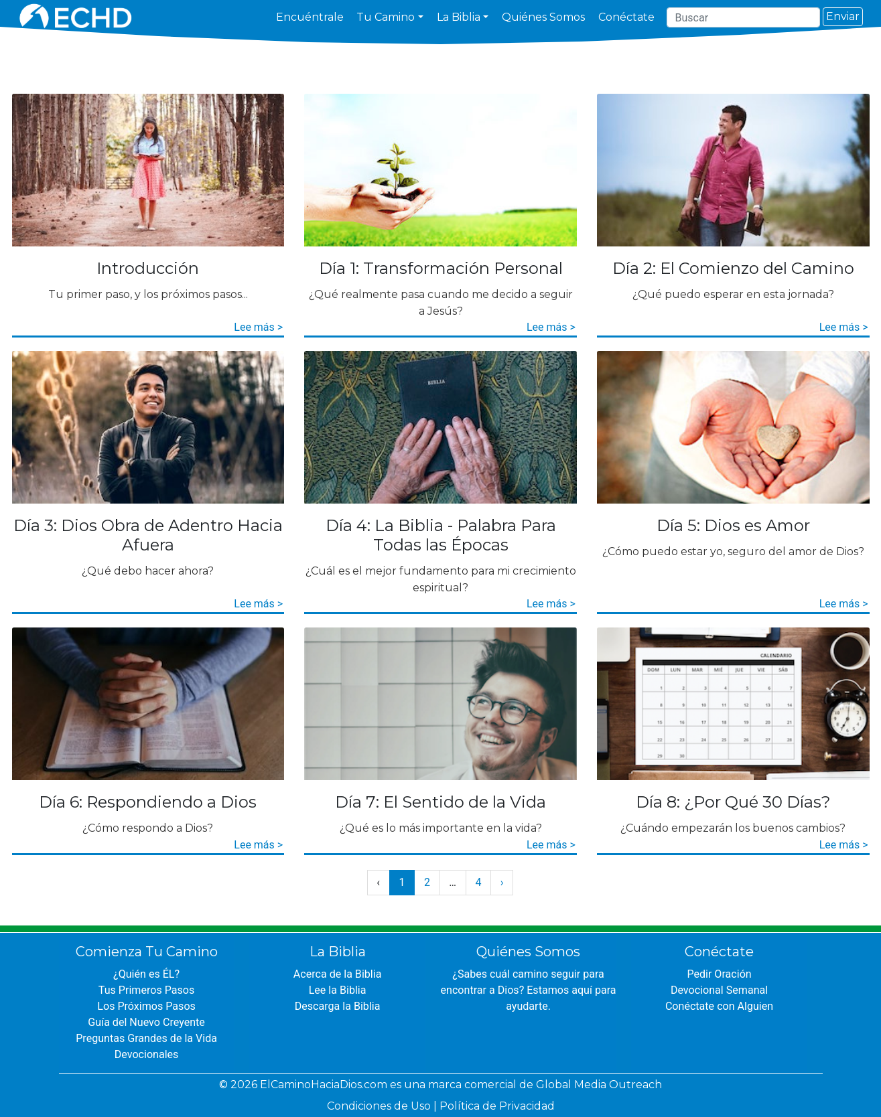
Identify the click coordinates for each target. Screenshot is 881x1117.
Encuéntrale (310, 17)
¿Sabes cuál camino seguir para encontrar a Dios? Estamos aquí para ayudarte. (528, 990)
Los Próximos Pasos (147, 1006)
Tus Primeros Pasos (146, 990)
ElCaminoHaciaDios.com (323, 1084)
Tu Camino (385, 17)
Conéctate (626, 17)
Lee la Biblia (337, 990)
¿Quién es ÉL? (146, 974)
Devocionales (146, 1054)
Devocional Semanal (719, 990)
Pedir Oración (719, 974)
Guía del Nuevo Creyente (146, 1022)
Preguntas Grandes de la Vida (146, 1038)
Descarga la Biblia (337, 1006)
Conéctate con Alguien (719, 1006)
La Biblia (458, 17)
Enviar (843, 16)
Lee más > (258, 327)
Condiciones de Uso (379, 1106)
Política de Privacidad (497, 1106)
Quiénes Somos (543, 17)
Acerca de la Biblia (337, 974)
